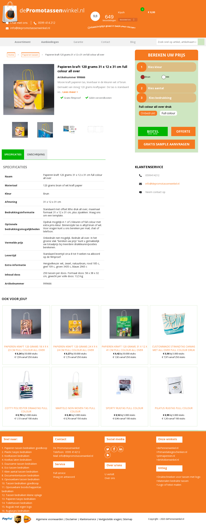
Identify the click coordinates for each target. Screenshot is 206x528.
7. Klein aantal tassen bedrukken (20, 471)
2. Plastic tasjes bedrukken (17, 452)
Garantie (78, 42)
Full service (59, 473)
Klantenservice (88, 519)
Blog (132, 42)
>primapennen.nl (165, 455)
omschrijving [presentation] (36, 154)
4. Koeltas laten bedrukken (17, 459)
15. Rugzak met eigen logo (17, 506)
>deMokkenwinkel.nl (167, 459)
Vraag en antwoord (64, 476)
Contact (105, 42)
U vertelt (109, 474)
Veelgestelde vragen (110, 519)
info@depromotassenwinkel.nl (162, 183)
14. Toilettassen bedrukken (17, 503)
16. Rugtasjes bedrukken (15, 510)
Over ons (110, 478)
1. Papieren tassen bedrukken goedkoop (24, 448)
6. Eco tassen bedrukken (15, 467)
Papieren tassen (30, 54)
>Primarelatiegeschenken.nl (171, 452)
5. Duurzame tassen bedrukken (19, 463)
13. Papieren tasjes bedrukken (19, 499)
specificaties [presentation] (12, 154)
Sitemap (127, 519)
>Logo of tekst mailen (168, 484)
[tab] (13, 154)
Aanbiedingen (50, 42)
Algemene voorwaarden (49, 519)
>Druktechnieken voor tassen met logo (178, 476)
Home (6, 42)
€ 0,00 (151, 12)
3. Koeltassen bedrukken (15, 455)
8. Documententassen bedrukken (20, 475)
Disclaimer (71, 519)
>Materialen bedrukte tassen (172, 481)
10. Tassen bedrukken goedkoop (20, 483)
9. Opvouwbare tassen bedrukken (20, 479)
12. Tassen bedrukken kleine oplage (22, 495)
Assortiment (23, 42)
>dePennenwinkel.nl (167, 448)
